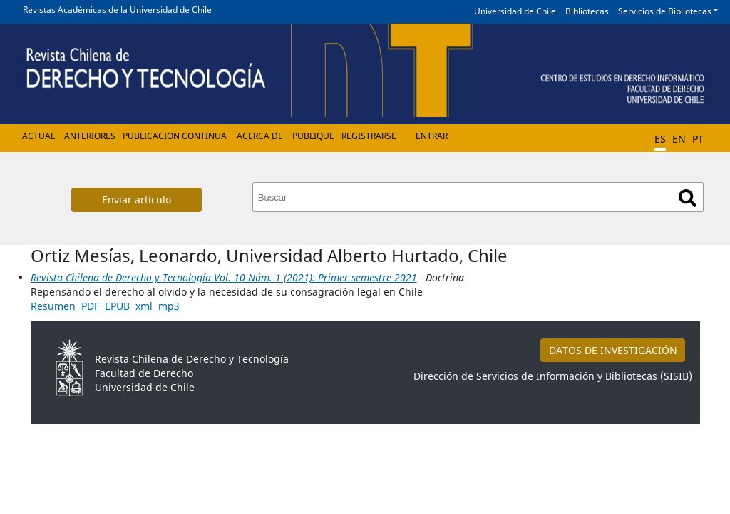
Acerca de (260, 136)
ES (660, 139)
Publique (313, 136)
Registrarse (368, 136)
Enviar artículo (136, 199)
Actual (38, 136)
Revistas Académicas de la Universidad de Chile (117, 10)
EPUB (117, 306)
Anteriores (89, 136)
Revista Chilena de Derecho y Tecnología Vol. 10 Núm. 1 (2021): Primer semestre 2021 (224, 277)
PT (698, 139)
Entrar (432, 136)
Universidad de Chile (515, 11)
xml (144, 306)
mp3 (169, 306)
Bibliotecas (587, 11)
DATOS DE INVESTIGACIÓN (613, 350)
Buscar (687, 198)
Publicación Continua (175, 136)
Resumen (53, 306)
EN (679, 139)
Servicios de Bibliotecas (664, 11)
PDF (90, 306)
